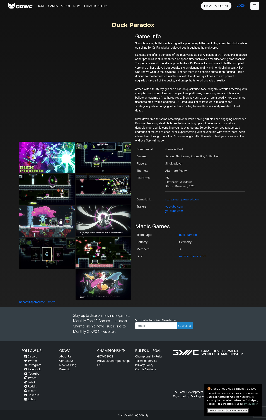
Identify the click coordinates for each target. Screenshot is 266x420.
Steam (30, 391)
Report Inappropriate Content (37, 302)
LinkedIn (31, 395)
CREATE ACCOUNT (216, 6)
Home (41, 6)
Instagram (32, 365)
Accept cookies (217, 410)
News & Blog (67, 365)
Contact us (66, 361)
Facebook (32, 369)
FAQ (100, 365)
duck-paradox (188, 235)
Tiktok (30, 382)
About (66, 6)
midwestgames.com (192, 256)
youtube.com (174, 206)
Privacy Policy (144, 365)
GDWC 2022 (105, 356)
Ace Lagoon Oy (199, 396)
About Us (65, 356)
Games (53, 6)
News (77, 6)
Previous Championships (113, 361)
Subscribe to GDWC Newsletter (155, 320)
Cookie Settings (145, 369)
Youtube (31, 374)
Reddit (30, 386)
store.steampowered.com (182, 199)
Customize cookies (237, 410)
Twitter (30, 361)
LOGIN (240, 6)
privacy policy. (251, 403)
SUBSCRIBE (185, 325)
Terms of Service (146, 361)
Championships (96, 6)
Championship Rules (149, 356)
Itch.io (30, 399)
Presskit (64, 369)
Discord (31, 356)
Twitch (30, 378)
